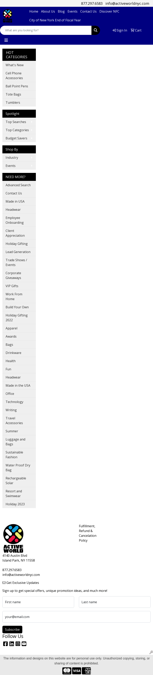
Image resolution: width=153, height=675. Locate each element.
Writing (11, 410)
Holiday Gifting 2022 (17, 317)
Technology (14, 402)
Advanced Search (18, 185)
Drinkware (13, 353)
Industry (12, 157)
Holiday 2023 (15, 504)
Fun (8, 369)
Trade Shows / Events (16, 262)
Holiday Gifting (17, 243)
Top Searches (16, 122)
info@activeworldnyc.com (127, 3)
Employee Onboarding (15, 220)
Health (11, 361)
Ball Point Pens (17, 86)
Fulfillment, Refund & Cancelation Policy (86, 533)
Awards (11, 336)
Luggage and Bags (15, 441)
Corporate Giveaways (13, 275)
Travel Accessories (14, 420)
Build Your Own (17, 307)
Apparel (11, 328)
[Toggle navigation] (6, 40)
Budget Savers (16, 138)
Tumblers (13, 102)
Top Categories (17, 130)
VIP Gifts (12, 286)
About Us (48, 11)
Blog (61, 11)
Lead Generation (18, 252)
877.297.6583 (92, 3)
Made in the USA (18, 385)
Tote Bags (13, 94)
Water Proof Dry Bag (18, 467)
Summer (12, 431)
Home (33, 11)
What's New (15, 65)
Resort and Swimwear (14, 493)
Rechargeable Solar (16, 480)
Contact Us (88, 11)
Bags (9, 344)
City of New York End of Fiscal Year (55, 20)
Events (72, 11)
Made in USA (15, 201)
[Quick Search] (46, 30)
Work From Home (14, 296)
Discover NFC (109, 11)
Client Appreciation (15, 233)
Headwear (13, 209)
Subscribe (12, 629)
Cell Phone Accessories (14, 75)
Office (10, 393)
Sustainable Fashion (14, 454)
